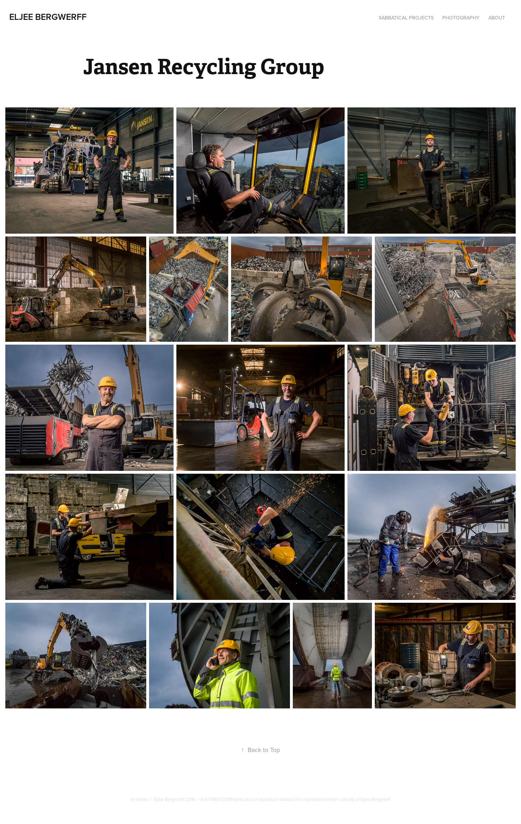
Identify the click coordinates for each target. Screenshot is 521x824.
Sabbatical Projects (406, 17)
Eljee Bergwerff (48, 16)
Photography (460, 17)
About (496, 17)
